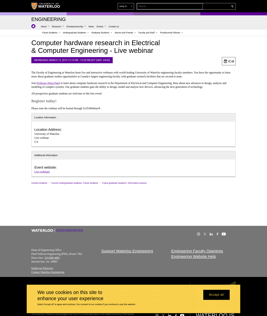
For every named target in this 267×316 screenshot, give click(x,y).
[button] (208, 6)
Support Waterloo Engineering (127, 251)
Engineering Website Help (193, 256)
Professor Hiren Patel (48, 83)
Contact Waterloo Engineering (47, 272)
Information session (137, 183)
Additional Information (46, 155)
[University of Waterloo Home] (45, 6)
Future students (90, 183)
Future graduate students (114, 183)
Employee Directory (42, 268)
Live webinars (42, 171)
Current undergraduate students (66, 183)
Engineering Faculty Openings (197, 251)
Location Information (45, 117)
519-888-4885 (52, 257)
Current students (39, 183)
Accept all (216, 295)
